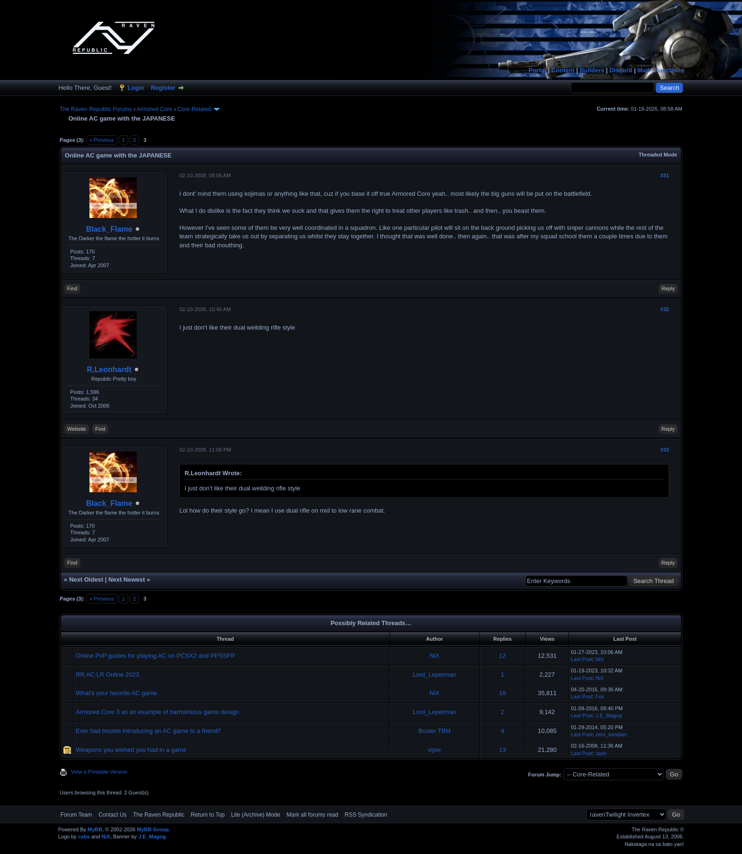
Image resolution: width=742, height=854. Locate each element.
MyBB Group (152, 829)
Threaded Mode (658, 154)
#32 (664, 309)
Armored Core (154, 109)
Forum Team (76, 814)
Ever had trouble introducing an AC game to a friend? (148, 730)
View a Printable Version (99, 772)
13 (502, 749)
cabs (84, 836)
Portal (537, 70)
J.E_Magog (608, 715)
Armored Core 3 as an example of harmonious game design (157, 711)
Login (136, 87)
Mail (643, 70)
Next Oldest (86, 579)
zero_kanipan (611, 734)
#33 (664, 450)
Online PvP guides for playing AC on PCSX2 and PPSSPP (155, 655)
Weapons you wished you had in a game (131, 749)
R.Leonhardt (109, 370)
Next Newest (126, 579)
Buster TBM (434, 730)
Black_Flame (109, 229)
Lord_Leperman (434, 674)
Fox (599, 696)
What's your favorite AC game (116, 693)
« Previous (101, 140)
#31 (664, 175)
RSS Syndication (365, 814)
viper (434, 749)
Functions (669, 70)
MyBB (95, 829)
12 (502, 655)
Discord (621, 70)
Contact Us (112, 814)
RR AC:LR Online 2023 (107, 674)
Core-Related (194, 109)
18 (502, 693)
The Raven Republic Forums (96, 109)
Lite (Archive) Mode (255, 814)
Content (562, 70)
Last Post (581, 659)
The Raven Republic (159, 814)
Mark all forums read (312, 814)
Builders (592, 70)
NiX (435, 655)
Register (163, 87)
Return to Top (208, 814)
